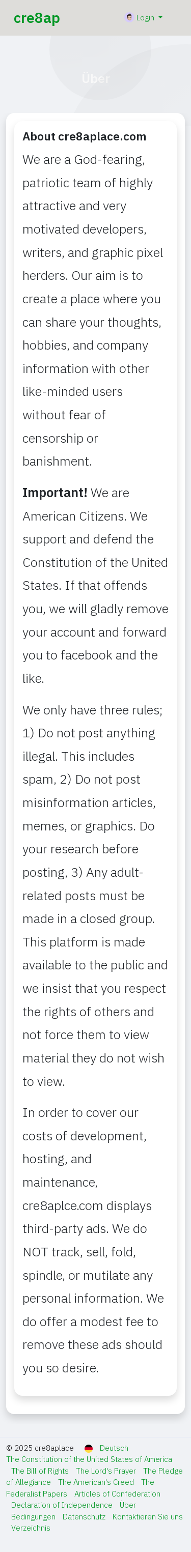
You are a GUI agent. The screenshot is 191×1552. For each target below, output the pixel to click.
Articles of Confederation (117, 1494)
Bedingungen (34, 1516)
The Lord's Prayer (107, 1471)
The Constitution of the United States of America (89, 1459)
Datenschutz (85, 1516)
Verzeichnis (30, 1528)
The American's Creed (97, 1482)
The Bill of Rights (41, 1471)
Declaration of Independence (63, 1505)
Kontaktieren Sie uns (148, 1516)
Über (128, 1505)
